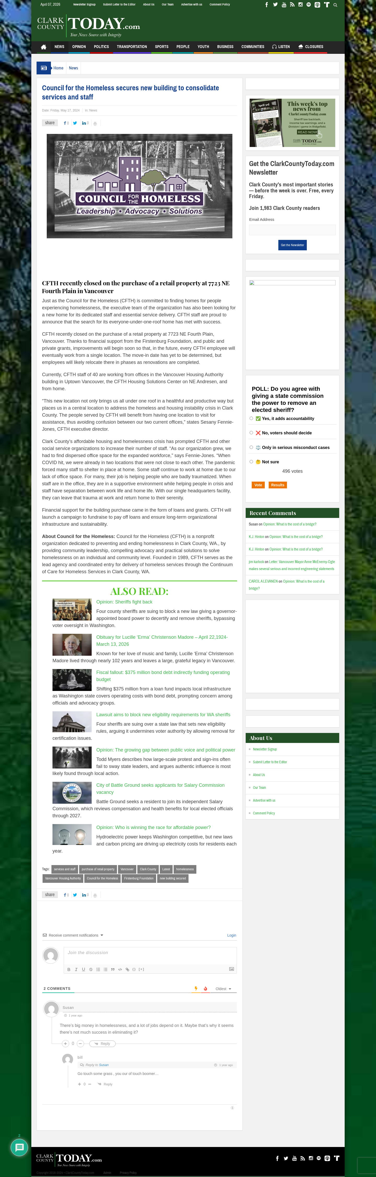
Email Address (261, 219)
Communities (253, 49)
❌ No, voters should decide (284, 433)
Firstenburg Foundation (139, 879)
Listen (281, 47)
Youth (203, 49)
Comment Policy (220, 4)
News (59, 49)
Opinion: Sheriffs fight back (124, 602)
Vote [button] (258, 485)
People (183, 49)
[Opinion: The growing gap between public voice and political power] (72, 757)
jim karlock (256, 561)
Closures (310, 47)
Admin (107, 1173)
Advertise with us (191, 4)
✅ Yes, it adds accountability (285, 418)
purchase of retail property (98, 869)
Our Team (168, 4)
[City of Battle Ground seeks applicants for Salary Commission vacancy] (72, 793)
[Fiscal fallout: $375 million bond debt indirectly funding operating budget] (72, 680)
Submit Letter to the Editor (119, 4)
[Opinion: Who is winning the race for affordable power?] (72, 834)
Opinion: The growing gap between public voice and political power (165, 750)
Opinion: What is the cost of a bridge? (289, 524)
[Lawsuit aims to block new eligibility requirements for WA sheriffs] (72, 721)
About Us (148, 4)
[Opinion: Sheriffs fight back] (72, 609)
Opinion (79, 49)
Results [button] (278, 485)
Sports (161, 49)
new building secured (173, 879)
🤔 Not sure (267, 462)
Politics (101, 49)
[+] (141, 970)
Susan (104, 1065)
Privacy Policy (128, 1173)
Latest (166, 869)
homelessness (185, 869)
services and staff (64, 869)
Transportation (132, 49)
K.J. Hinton (256, 536)
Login (231, 936)
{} (134, 970)
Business (225, 49)
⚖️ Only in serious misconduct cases (293, 447)
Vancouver (127, 869)
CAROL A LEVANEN (263, 581)
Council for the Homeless (102, 879)
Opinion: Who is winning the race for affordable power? (153, 827)
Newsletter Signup (84, 4)
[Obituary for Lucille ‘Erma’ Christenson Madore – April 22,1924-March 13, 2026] (72, 645)
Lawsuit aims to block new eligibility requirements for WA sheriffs (163, 714)
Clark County (148, 869)
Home (61, 68)
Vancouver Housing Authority (63, 879)
